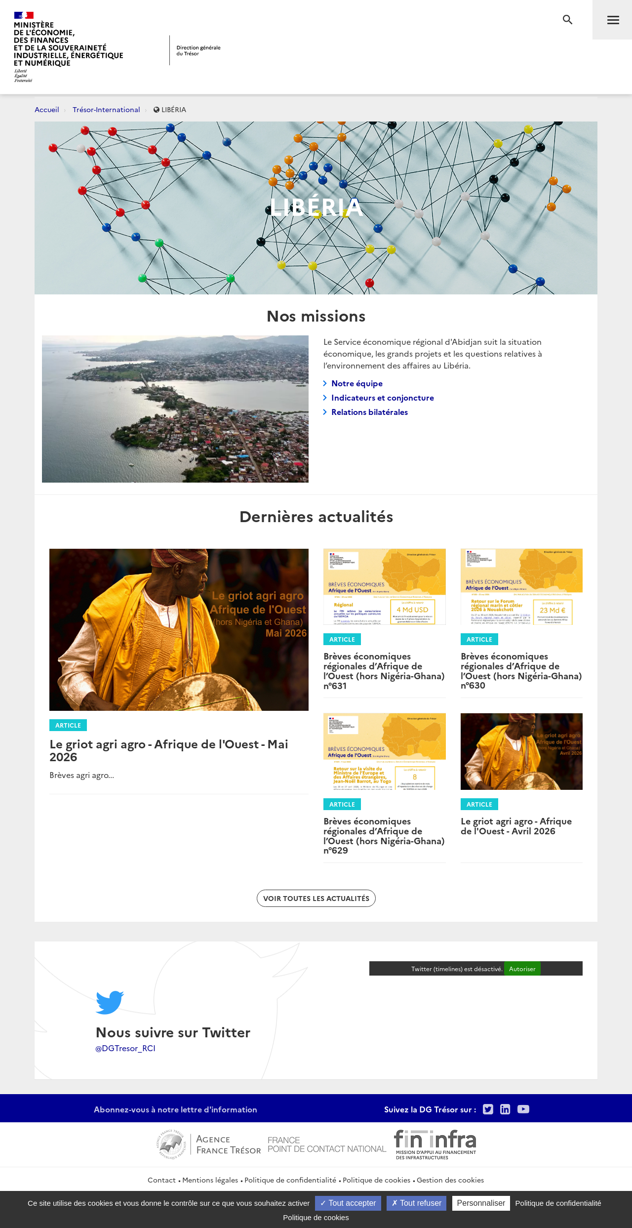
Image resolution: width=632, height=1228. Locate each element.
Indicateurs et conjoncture (382, 397)
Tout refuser (417, 1203)
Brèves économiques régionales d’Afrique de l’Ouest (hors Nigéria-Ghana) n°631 (384, 670)
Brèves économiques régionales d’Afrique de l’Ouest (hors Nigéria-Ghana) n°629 (384, 835)
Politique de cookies (376, 1180)
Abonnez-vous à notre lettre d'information (175, 1109)
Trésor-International (106, 109)
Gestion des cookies (450, 1180)
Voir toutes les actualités (316, 898)
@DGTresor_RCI (125, 1047)
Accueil (47, 109)
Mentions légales (210, 1180)
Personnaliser (481, 1203)
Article (68, 725)
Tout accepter (348, 1203)
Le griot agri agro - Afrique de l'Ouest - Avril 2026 (516, 826)
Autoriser (522, 968)
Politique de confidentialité (290, 1180)
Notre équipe (357, 382)
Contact (162, 1180)
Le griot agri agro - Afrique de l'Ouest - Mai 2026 (168, 749)
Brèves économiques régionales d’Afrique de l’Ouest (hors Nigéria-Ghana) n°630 (521, 670)
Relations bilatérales (369, 411)
